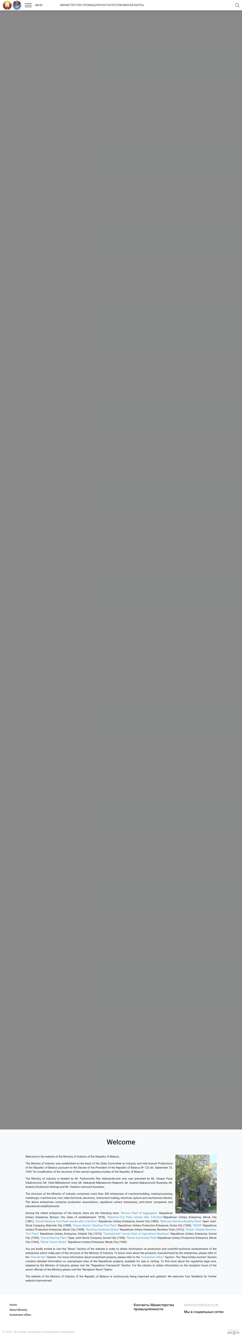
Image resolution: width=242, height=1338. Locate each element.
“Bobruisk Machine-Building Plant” (181, 1221)
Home (13, 1304)
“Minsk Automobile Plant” (142, 1238)
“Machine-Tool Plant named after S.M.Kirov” (135, 1217)
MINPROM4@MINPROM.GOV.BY (201, 1305)
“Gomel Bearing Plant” (54, 1238)
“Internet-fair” (38, 1257)
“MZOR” (197, 1225)
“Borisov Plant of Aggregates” (139, 1213)
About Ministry (18, 1309)
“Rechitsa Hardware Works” (102, 1229)
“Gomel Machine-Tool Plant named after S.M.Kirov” (66, 1221)
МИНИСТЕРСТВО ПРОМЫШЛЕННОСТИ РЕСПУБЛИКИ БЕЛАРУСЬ (102, 5)
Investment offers (20, 1314)
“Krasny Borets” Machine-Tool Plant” (95, 1225)
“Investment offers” (153, 1257)
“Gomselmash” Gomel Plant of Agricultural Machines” (137, 1233)
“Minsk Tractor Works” (53, 1242)
